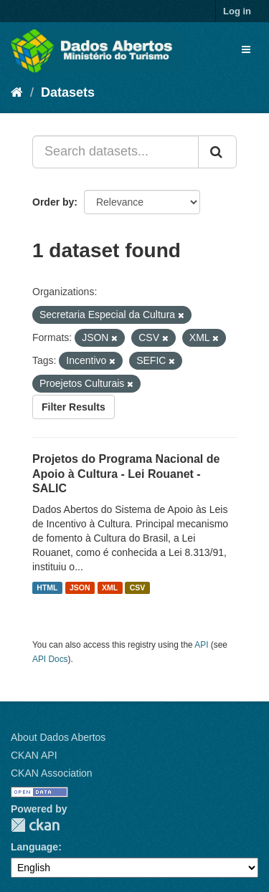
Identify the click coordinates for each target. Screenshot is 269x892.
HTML (47, 587)
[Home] (17, 92)
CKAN (35, 825)
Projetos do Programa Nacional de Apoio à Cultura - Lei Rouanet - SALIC (126, 474)
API (201, 645)
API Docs (50, 659)
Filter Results (73, 407)
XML (110, 587)
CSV (138, 587)
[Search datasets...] (115, 151)
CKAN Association (52, 773)
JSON (80, 587)
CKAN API (34, 755)
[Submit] (217, 151)
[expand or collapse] (246, 49)
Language (34, 847)
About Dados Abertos (58, 737)
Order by (53, 202)
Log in (237, 11)
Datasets (68, 92)
